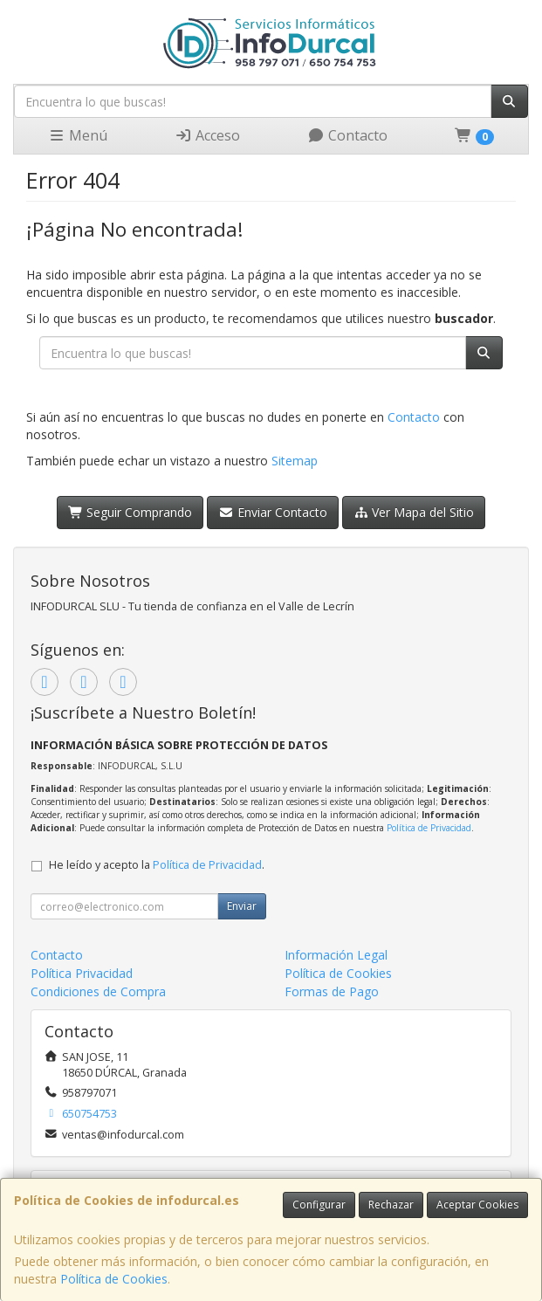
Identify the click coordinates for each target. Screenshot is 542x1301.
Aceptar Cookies (477, 1204)
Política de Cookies (114, 1278)
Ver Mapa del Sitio (414, 512)
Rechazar (391, 1204)
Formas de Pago (332, 991)
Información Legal (336, 954)
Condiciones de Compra (98, 991)
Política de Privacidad (429, 828)
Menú (77, 135)
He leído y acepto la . (156, 864)
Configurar (319, 1204)
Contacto (347, 135)
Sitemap (294, 460)
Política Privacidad (82, 973)
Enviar (242, 905)
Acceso (207, 135)
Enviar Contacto (272, 512)
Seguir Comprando (130, 512)
